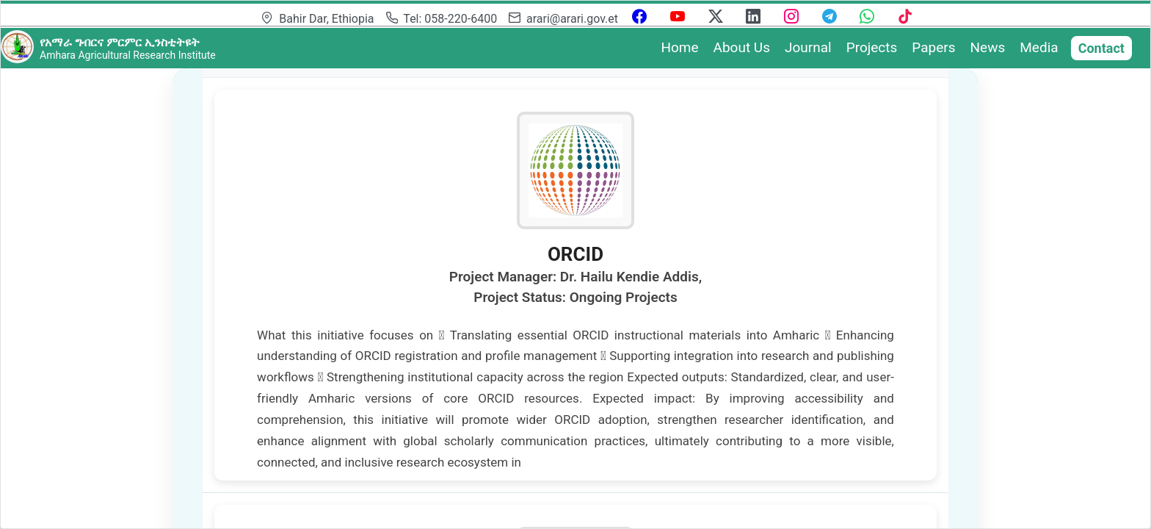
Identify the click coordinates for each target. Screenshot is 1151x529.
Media (1039, 47)
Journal (808, 47)
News (988, 47)
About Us (742, 47)
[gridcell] (575, 285)
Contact (1101, 48)
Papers (933, 47)
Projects (872, 47)
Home (679, 47)
